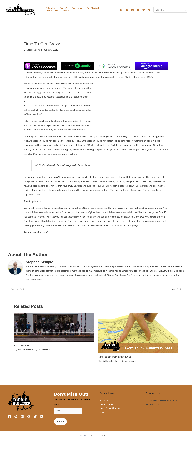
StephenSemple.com (123, 275)
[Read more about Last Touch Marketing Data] (138, 332)
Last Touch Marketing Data (115, 357)
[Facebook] (121, 10)
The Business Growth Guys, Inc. (99, 436)
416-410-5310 (152, 404)
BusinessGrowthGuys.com (163, 270)
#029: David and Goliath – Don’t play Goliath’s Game (64, 165)
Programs (104, 400)
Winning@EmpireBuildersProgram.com (164, 400)
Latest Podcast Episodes (110, 408)
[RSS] (149, 10)
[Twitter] (143, 10)
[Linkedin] (132, 10)
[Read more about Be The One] (54, 326)
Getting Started (106, 404)
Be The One (22, 345)
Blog (16, 349)
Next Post (177, 289)
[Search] (185, 9)
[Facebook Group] (127, 10)
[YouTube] (138, 10)
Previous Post (16, 289)
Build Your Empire (27, 349)
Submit (60, 421)
